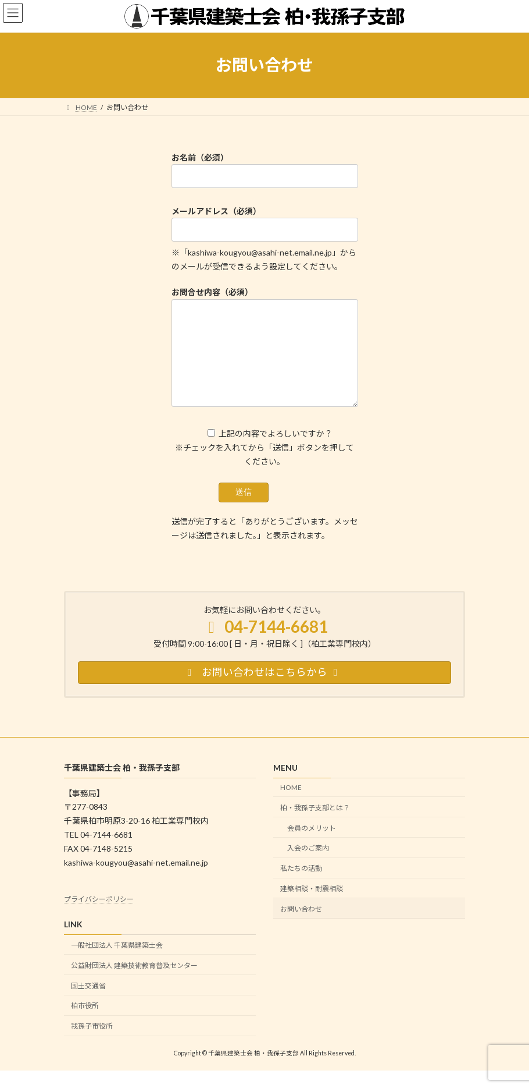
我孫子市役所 (92, 1043)
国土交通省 (88, 1002)
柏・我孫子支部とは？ (315, 825)
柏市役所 (85, 1023)
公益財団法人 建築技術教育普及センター (134, 983)
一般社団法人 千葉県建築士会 (117, 962)
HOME (291, 804)
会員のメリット (311, 845)
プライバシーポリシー (99, 916)
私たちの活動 (301, 885)
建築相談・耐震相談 (311, 906)
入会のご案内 (308, 865)
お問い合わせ (301, 926)
